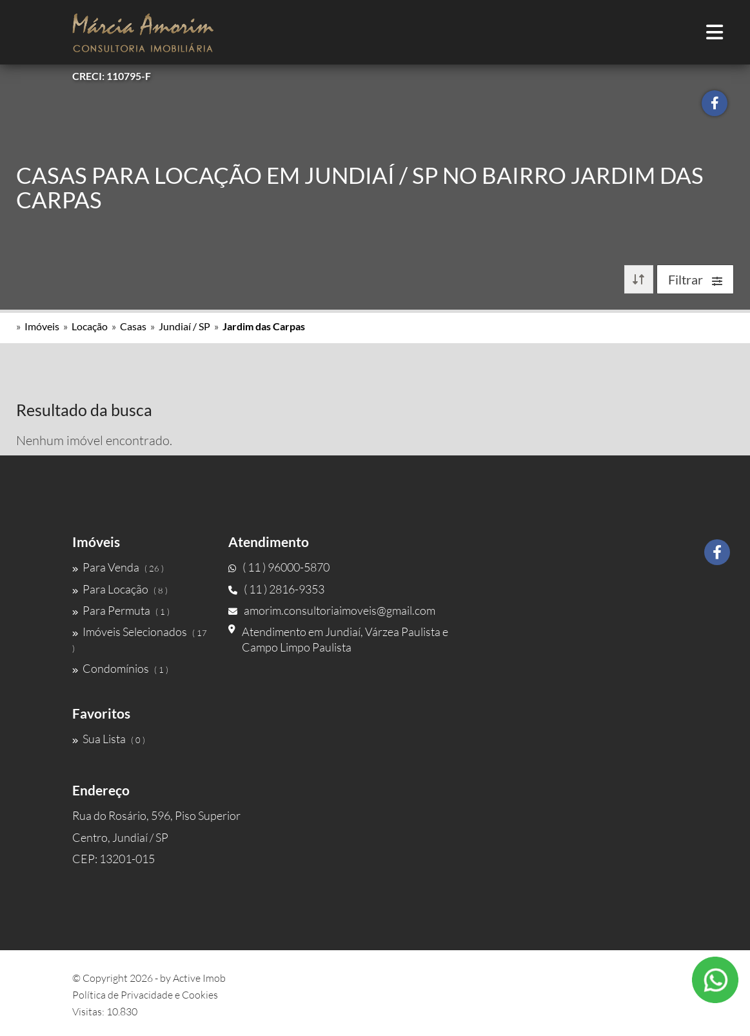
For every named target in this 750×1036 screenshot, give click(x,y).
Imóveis (42, 326)
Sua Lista (108, 739)
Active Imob (199, 977)
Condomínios (120, 668)
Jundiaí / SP (184, 326)
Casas (133, 326)
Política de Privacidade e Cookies (145, 994)
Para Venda (118, 567)
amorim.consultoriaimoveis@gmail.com (331, 610)
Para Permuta (121, 610)
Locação (90, 326)
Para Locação (120, 589)
